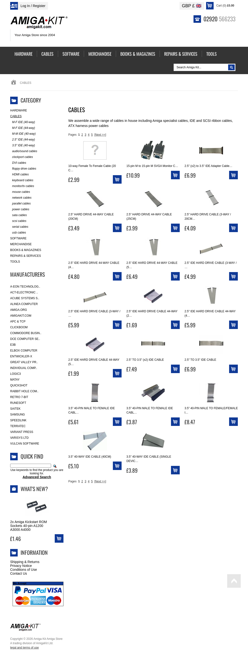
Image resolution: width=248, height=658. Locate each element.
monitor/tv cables (22, 186)
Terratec (18, 426)
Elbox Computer (23, 350)
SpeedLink (18, 420)
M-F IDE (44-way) (22, 128)
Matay (15, 379)
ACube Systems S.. (24, 298)
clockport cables (21, 157)
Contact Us (18, 573)
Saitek (15, 408)
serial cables (19, 227)
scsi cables (18, 221)
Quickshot (18, 385)
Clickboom (19, 327)
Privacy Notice (21, 566)
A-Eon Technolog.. (25, 286)
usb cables (18, 233)
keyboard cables (21, 180)
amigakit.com (20, 315)
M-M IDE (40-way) (23, 134)
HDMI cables (19, 174)
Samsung (17, 414)
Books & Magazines (25, 250)
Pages (72, 134)
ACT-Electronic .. (24, 292)
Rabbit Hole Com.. (24, 391)
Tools (15, 261)
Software (18, 238)
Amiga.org (18, 310)
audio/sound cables (23, 151)
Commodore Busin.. (25, 333)
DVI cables (18, 163)
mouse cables (20, 192)
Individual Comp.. (23, 368)
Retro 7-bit (19, 397)
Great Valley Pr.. (24, 362)
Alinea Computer (24, 304)
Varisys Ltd (19, 437)
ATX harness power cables (88, 126)
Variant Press (21, 432)
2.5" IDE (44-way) (22, 140)
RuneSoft (18, 403)
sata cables (18, 215)
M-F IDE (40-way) (22, 122)
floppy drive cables (23, 169)
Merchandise (21, 244)
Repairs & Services (25, 256)
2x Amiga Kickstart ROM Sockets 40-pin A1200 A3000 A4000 (28, 526)
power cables (19, 209)
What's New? (34, 489)
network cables (20, 198)
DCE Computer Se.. (25, 339)
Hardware (18, 110)
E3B (13, 344)
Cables (16, 116)
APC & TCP (17, 321)
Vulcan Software (24, 443)
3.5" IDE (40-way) (22, 145)
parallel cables (20, 204)
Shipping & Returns (24, 562)
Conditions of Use (23, 570)
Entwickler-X (21, 356)
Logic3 (15, 374)
